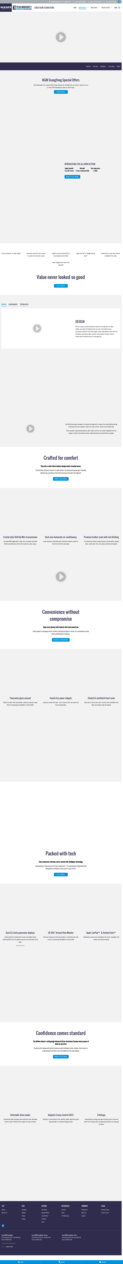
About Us (83, 1213)
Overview (95, 66)
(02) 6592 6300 (8, 1239)
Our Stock (44, 1210)
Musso (3, 1210)
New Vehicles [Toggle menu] (83, 8)
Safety (118, 66)
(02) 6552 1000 (38, 1239)
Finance (44, 1219)
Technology (111, 66)
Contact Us (84, 1210)
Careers (83, 1216)
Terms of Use (105, 1213)
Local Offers (45, 1216)
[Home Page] (16, 7)
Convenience (13, 304)
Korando (24, 1210)
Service (64, 1210)
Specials (88, 66)
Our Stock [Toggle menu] (95, 8)
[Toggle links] (7, 1247)
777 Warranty (65, 1216)
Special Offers (45, 1213)
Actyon (24, 1219)
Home (75, 8)
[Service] (61, 1262)
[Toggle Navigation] (117, 7)
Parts (63, 1213)
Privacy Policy (105, 1210)
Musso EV (4, 1213)
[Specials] (102, 1262)
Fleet (43, 1222)
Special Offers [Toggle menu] (106, 8)
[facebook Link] (119, 2)
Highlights (103, 66)
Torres (23, 1216)
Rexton (24, 1213)
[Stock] (20, 1262)
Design (3, 304)
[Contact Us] (59, 2)
